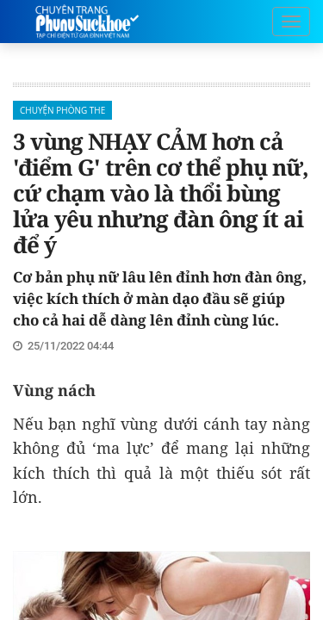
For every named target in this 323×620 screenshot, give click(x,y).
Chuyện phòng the (62, 110)
